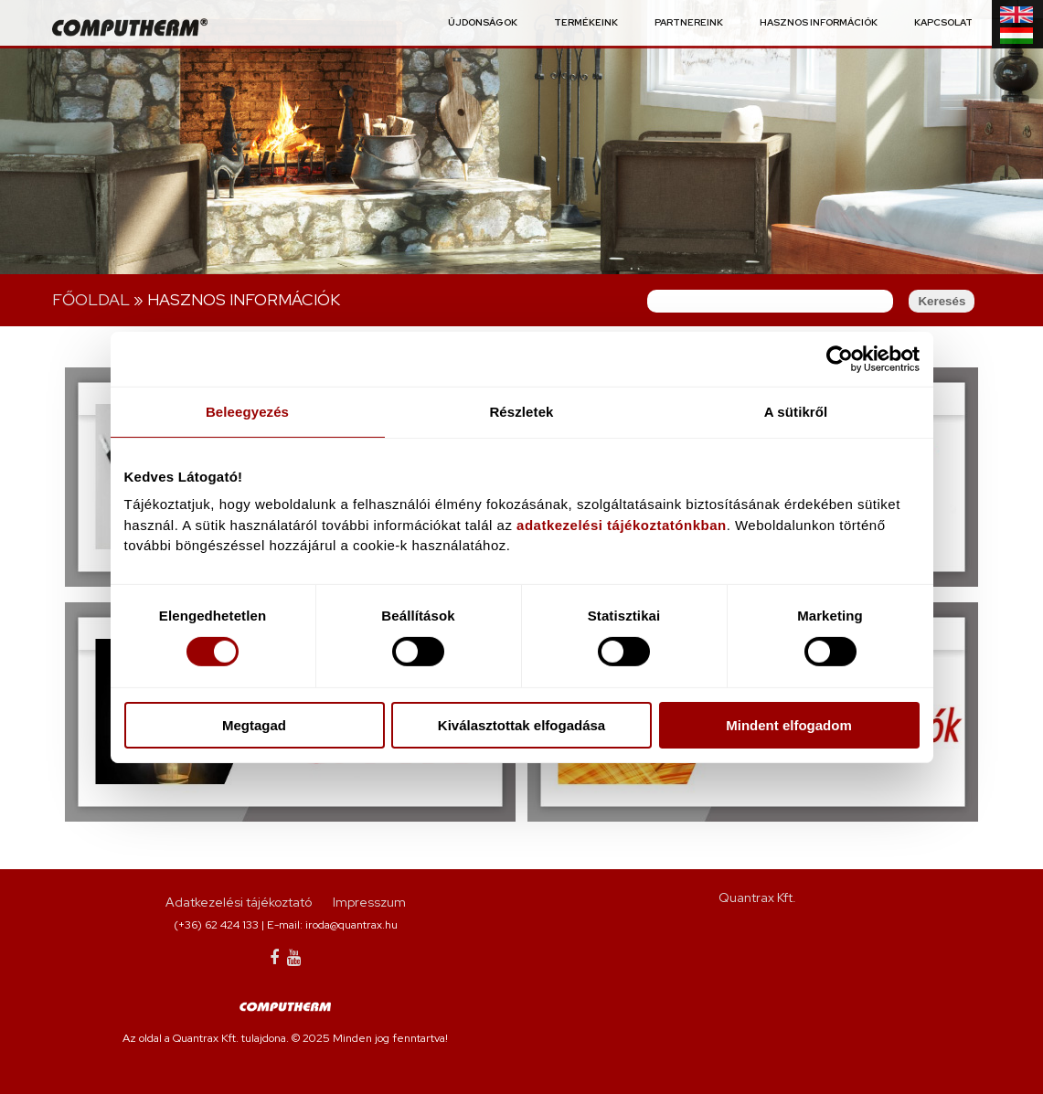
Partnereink (689, 22)
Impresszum (369, 902)
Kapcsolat (943, 22)
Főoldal (91, 299)
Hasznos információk (819, 22)
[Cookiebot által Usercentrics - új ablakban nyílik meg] (840, 358)
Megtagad (254, 725)
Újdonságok (482, 22)
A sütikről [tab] (796, 411)
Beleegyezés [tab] (247, 411)
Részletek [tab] (521, 411)
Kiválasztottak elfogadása (521, 725)
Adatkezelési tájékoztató (238, 902)
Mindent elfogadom (789, 725)
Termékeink (586, 22)
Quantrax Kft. (757, 897)
